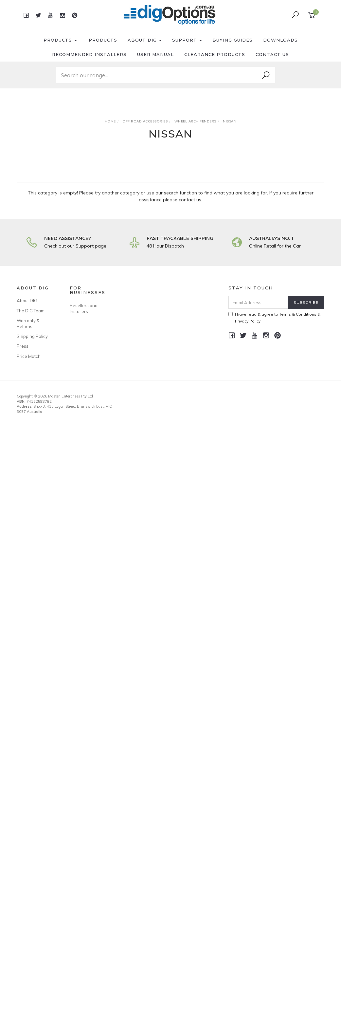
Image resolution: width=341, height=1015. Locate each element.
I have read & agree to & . (274, 317)
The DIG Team (31, 310)
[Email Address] (258, 302)
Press (22, 346)
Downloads (280, 40)
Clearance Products (214, 54)
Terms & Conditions (297, 314)
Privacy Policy (247, 321)
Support (187, 40)
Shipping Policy (32, 336)
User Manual (155, 54)
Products (60, 40)
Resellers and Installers (84, 308)
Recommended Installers (89, 54)
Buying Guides (232, 40)
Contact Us (272, 54)
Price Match (29, 356)
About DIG (145, 40)
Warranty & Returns (28, 323)
